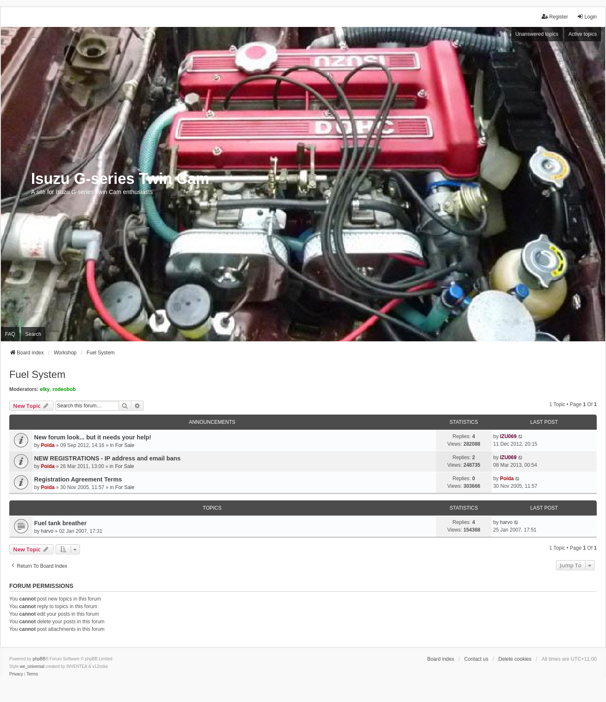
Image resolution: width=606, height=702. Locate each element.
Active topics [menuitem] (583, 34)
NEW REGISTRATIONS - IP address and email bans (107, 458)
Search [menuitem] (33, 334)
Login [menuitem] (587, 16)
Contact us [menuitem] (476, 659)
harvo (47, 531)
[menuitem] (16, 674)
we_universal (32, 666)
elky (45, 389)
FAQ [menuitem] (10, 334)
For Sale (124, 445)
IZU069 (508, 436)
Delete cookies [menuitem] (515, 659)
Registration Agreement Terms (78, 479)
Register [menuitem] (555, 16)
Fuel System (37, 374)
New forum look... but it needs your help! (92, 437)
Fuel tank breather (60, 523)
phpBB (39, 659)
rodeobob (64, 389)
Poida (48, 445)
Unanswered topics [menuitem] (537, 34)
